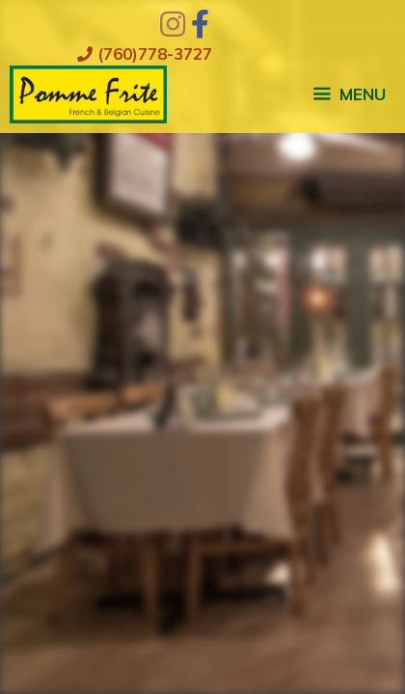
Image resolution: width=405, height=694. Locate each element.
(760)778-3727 (144, 53)
